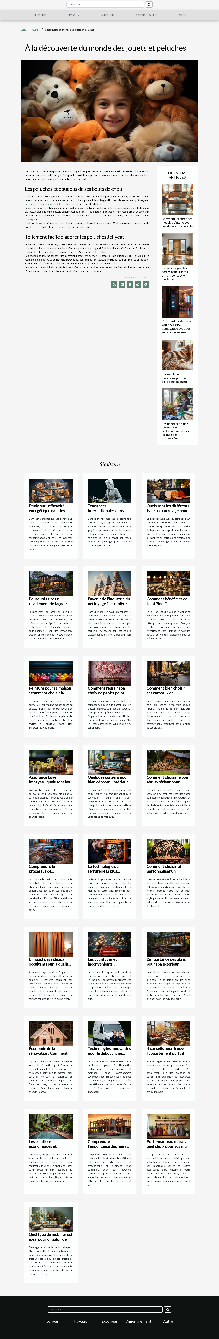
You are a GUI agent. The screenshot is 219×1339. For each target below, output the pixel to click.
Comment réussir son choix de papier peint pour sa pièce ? (106, 693)
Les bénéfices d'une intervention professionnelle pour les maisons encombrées (175, 431)
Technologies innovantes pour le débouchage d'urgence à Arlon (109, 1053)
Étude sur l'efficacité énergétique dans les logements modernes (47, 510)
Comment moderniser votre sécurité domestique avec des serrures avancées (176, 326)
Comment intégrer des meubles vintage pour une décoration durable (177, 222)
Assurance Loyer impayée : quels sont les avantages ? (49, 782)
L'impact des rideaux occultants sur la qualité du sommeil (49, 964)
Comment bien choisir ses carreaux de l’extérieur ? (166, 693)
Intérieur (39, 15)
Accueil (25, 30)
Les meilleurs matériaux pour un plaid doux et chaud (175, 377)
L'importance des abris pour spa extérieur (166, 961)
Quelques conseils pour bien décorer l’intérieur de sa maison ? (108, 782)
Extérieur (107, 15)
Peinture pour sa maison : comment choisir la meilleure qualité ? (50, 693)
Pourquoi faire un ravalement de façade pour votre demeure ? (48, 603)
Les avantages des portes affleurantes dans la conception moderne (175, 273)
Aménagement (146, 15)
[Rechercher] (105, 4)
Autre (182, 15)
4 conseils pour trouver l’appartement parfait (167, 1051)
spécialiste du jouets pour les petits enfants (48, 204)
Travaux (73, 15)
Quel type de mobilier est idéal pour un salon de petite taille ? (50, 1239)
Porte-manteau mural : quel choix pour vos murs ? (168, 1146)
